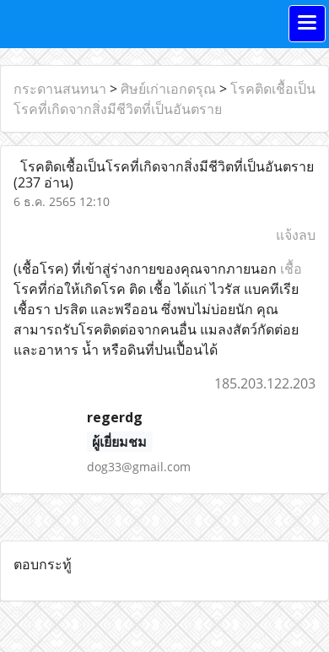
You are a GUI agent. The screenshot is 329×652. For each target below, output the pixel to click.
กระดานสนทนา (59, 88)
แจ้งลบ (296, 234)
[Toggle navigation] (307, 23)
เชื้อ (291, 268)
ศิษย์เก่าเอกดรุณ (168, 88)
